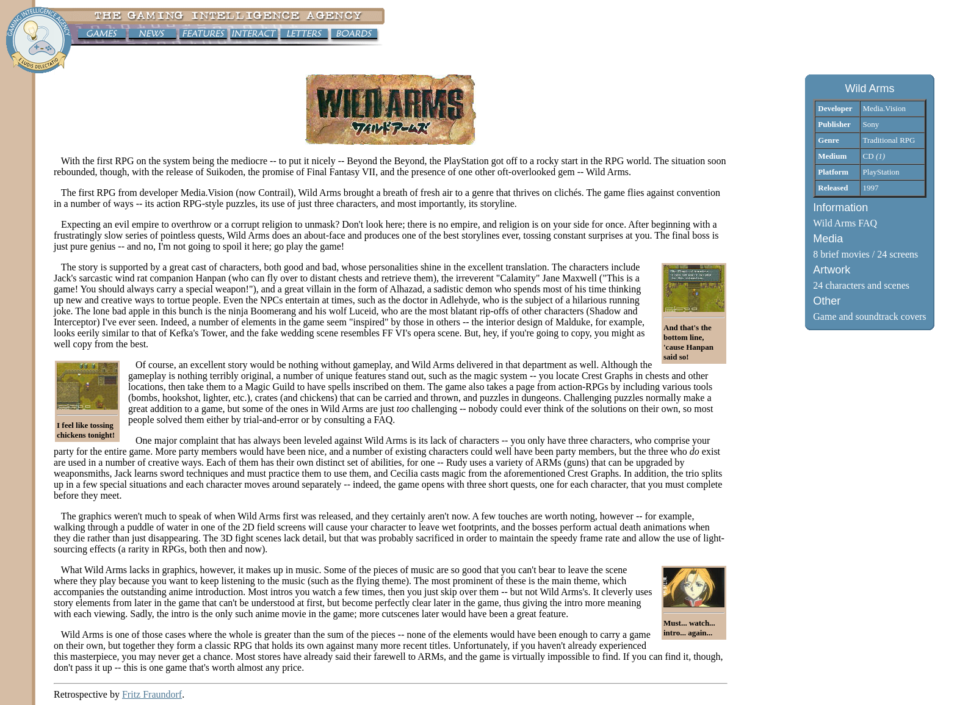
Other (826, 301)
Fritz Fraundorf (152, 694)
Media (828, 239)
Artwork (831, 270)
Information (840, 207)
